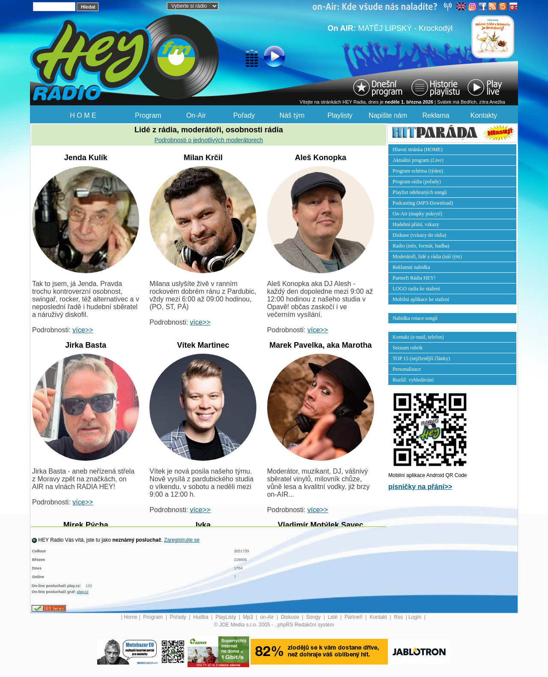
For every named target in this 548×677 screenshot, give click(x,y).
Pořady (244, 115)
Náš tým (292, 115)
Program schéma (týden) (418, 171)
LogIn (415, 617)
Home (130, 617)
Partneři (354, 617)
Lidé (333, 617)
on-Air (267, 617)
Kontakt (378, 617)
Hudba (201, 617)
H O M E (83, 115)
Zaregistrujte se (182, 540)
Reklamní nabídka (411, 267)
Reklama (435, 115)
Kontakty (484, 115)
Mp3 (249, 617)
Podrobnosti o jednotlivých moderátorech (209, 140)
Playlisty (340, 115)
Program (148, 115)
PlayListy (226, 617)
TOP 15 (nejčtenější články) (421, 358)
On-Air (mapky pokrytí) (417, 214)
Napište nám (388, 115)
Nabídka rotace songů (415, 318)
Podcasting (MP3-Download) (423, 203)
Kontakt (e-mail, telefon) (418, 337)
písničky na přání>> (420, 486)
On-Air (196, 115)
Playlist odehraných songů (420, 192)
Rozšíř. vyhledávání (413, 380)
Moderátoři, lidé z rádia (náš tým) (427, 256)
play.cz (83, 592)
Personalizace (407, 369)
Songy (314, 617)
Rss (399, 617)
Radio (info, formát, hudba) (421, 246)
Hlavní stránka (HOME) (418, 149)
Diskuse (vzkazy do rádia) (420, 235)
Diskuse (291, 617)
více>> (82, 330)
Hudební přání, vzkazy (416, 224)
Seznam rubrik (408, 348)
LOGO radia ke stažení (416, 289)
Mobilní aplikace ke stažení (421, 299)
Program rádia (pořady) (417, 182)
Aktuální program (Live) (418, 160)
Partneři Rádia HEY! (414, 278)
